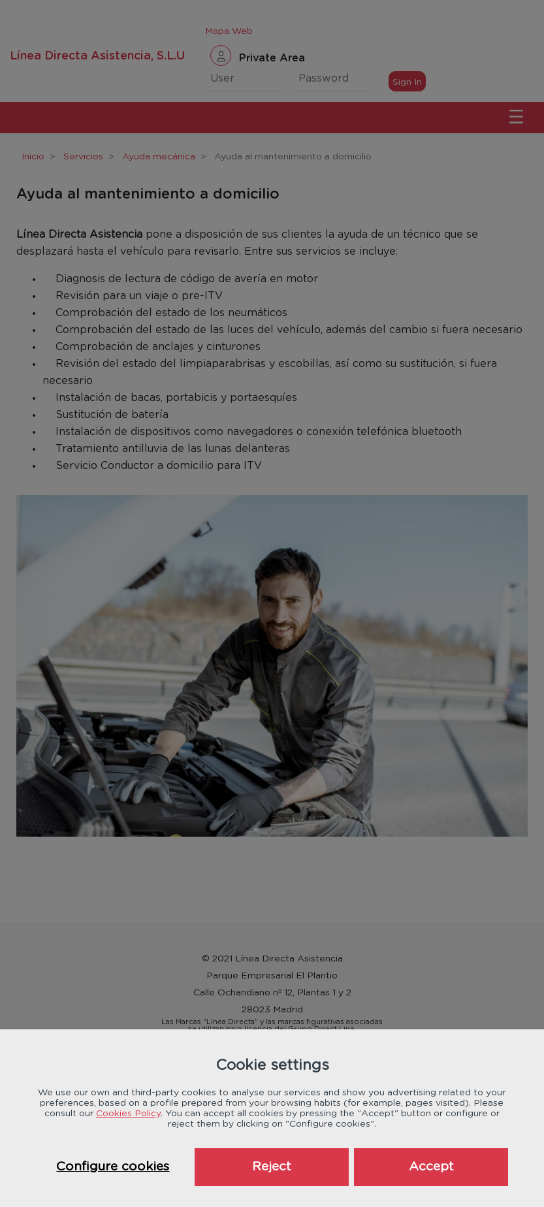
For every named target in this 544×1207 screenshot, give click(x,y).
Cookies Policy (128, 1113)
